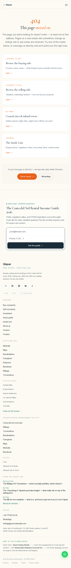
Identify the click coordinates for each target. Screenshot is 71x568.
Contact (6, 334)
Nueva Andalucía (9, 393)
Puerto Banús (8, 389)
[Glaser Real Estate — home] (8, 5)
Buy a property (9, 305)
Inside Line (7, 322)
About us (6, 326)
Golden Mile (7, 385)
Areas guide (8, 317)
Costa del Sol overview (12, 423)
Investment (7, 313)
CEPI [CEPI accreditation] (14, 293)
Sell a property (9, 309)
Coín (5, 462)
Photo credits (34, 563)
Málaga (6, 371)
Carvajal (6, 406)
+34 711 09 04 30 (10, 515)
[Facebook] (12, 286)
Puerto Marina (8, 402)
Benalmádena (8, 354)
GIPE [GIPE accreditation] (6, 293)
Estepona (7, 362)
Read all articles (11, 503)
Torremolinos (8, 375)
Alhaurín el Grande (10, 466)
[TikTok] (32, 286)
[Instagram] (6, 286)
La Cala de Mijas (9, 398)
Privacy (5, 563)
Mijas (5, 350)
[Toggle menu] (66, 5)
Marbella (6, 346)
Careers (6, 330)
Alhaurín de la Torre (11, 470)
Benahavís (7, 367)
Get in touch (27, 176)
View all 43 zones (12, 411)
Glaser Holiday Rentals (22, 545)
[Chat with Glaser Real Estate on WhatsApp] (65, 554)
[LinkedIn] (19, 286)
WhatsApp (46, 176)
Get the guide (35, 245)
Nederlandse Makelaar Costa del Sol (29, 548)
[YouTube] (25, 286)
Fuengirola (7, 358)
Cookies (15, 563)
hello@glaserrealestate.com (14, 523)
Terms (23, 563)
